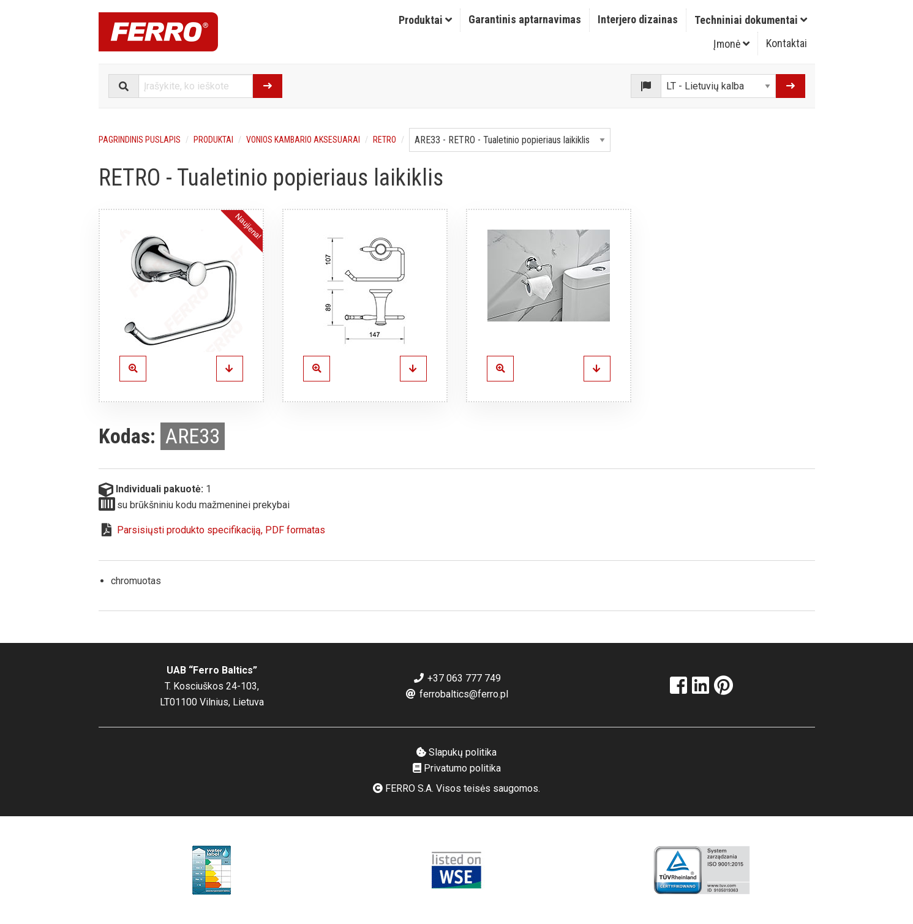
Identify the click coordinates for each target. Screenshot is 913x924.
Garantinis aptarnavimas (524, 19)
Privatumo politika (457, 768)
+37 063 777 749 (457, 678)
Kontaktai (786, 43)
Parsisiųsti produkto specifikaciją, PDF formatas (221, 530)
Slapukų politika (456, 752)
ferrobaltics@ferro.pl (456, 694)
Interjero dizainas (638, 19)
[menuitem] (425, 20)
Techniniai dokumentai (750, 19)
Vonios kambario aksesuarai (303, 140)
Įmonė (731, 43)
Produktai (425, 19)
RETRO (384, 140)
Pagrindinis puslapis (140, 140)
